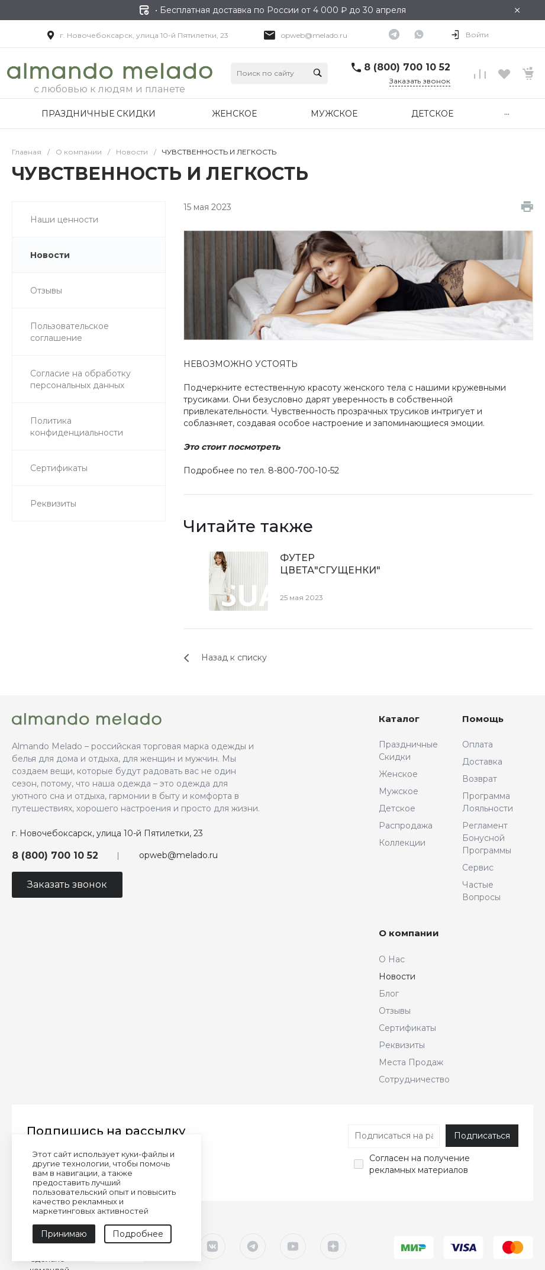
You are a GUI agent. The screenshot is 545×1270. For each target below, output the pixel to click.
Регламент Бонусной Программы (486, 838)
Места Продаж (411, 1062)
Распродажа (406, 825)
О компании (409, 933)
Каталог (399, 718)
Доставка (482, 761)
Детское (397, 808)
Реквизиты (402, 1045)
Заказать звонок (419, 80)
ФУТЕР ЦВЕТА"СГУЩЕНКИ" (330, 564)
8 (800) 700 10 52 (407, 67)
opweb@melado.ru (314, 35)
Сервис (478, 867)
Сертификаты (407, 1028)
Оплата (477, 744)
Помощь (483, 718)
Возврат (479, 778)
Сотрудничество (414, 1079)
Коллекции (402, 842)
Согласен (389, 1158)
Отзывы (395, 1010)
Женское (398, 774)
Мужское (398, 791)
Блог (389, 993)
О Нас (392, 959)
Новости (397, 976)
